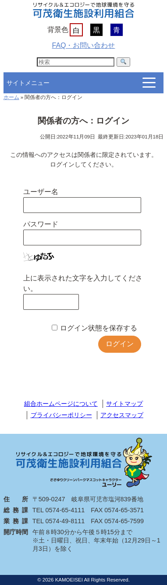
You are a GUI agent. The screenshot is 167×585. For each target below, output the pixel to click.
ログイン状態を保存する (98, 328)
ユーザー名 (40, 191)
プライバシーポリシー (61, 414)
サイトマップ (124, 403)
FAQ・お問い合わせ (83, 45)
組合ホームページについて (61, 403)
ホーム (11, 97)
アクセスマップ (121, 414)
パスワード (40, 224)
